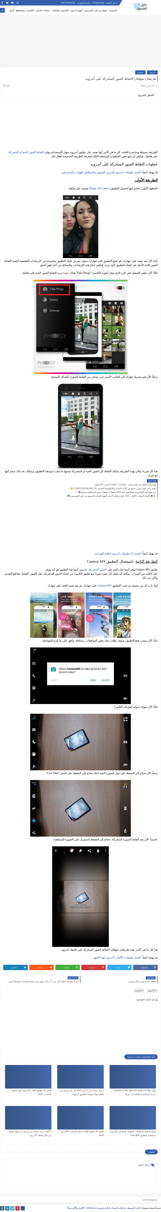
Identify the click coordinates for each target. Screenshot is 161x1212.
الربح (11, 10)
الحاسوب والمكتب (60, 10)
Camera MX (104, 585)
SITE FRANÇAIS (68, 3)
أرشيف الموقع (112, 3)
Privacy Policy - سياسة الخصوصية (91, 3)
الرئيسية (113, 10)
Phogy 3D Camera (99, 188)
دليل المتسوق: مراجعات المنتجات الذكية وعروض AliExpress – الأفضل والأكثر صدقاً (103, 1208)
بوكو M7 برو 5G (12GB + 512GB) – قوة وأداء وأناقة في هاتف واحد (125, 484)
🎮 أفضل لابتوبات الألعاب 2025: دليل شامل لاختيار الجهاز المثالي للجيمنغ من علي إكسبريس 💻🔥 (111, 496)
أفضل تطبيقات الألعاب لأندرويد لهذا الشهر (117, 957)
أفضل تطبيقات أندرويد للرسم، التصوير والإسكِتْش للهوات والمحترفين (101, 172)
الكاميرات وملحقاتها (25, 10)
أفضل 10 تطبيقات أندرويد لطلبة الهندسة (118, 553)
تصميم (140, 72)
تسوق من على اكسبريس (95, 10)
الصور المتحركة (98, 569)
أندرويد (152, 72)
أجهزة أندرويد (76, 10)
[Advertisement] (80, 43)
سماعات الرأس (43, 10)
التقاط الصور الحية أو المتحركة (26, 152)
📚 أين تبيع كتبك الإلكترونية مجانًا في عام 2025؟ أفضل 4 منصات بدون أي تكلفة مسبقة (117, 492)
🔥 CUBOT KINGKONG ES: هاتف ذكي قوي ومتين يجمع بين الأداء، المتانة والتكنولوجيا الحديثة (113, 488)
